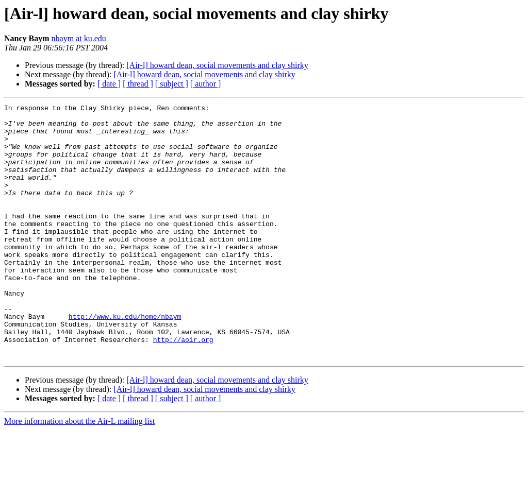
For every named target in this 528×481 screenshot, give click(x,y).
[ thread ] (138, 83)
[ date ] (109, 83)
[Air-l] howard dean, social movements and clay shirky (217, 65)
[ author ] (205, 83)
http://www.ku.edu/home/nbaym (125, 359)
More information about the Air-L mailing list (79, 472)
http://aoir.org (183, 387)
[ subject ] (171, 83)
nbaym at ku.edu (79, 38)
